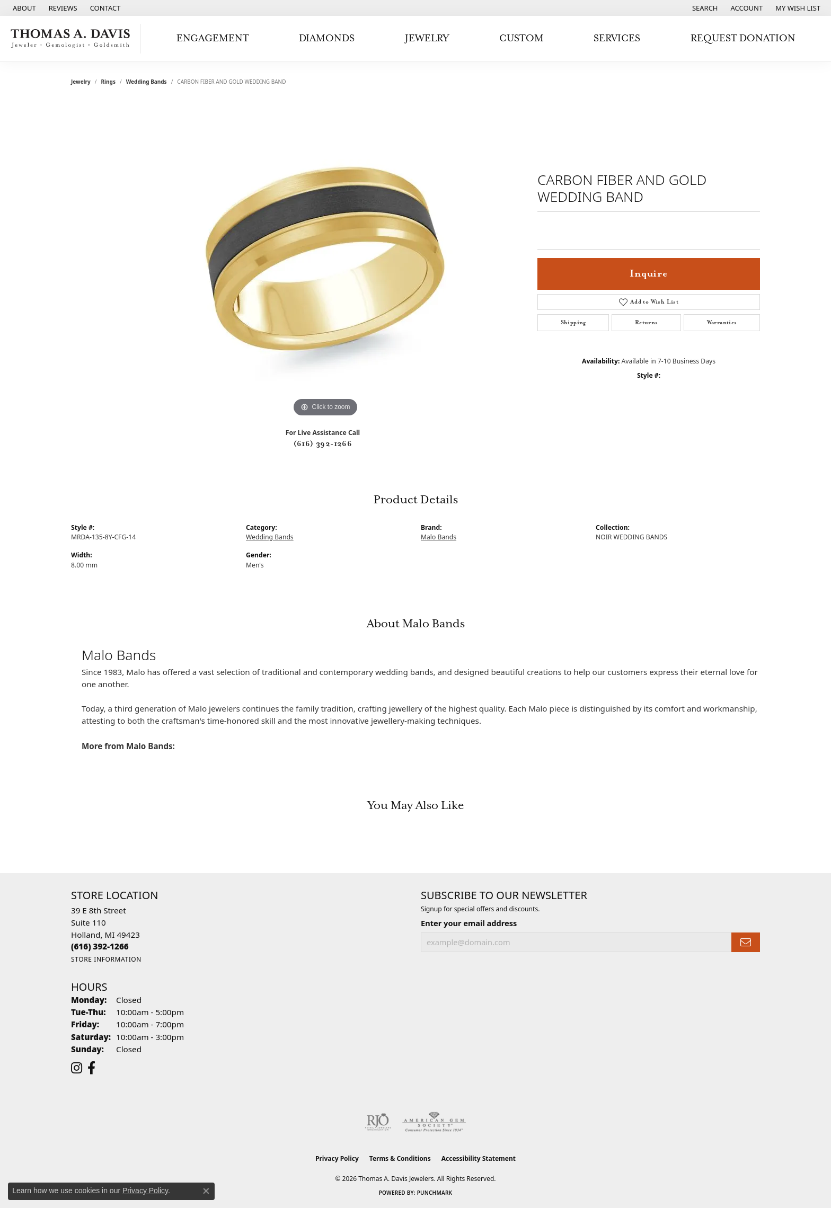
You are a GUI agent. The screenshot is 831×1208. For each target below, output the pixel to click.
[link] (23, 8)
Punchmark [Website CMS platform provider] (435, 1192)
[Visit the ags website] (434, 1122)
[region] (325, 261)
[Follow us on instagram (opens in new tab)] (76, 1068)
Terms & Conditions (400, 1158)
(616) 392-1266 (323, 444)
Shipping (573, 322)
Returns (646, 322)
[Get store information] (106, 959)
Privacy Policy (337, 1158)
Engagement (212, 38)
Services (617, 38)
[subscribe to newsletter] (745, 942)
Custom (521, 38)
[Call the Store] (100, 946)
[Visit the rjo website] (378, 1122)
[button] (704, 8)
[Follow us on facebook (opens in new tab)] (91, 1068)
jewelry (81, 81)
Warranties (722, 322)
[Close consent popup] (206, 1191)
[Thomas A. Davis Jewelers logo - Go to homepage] (73, 39)
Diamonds (327, 38)
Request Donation (743, 38)
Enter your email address (469, 923)
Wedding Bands (146, 81)
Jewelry (427, 38)
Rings (108, 81)
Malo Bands (438, 536)
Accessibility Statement (478, 1158)
